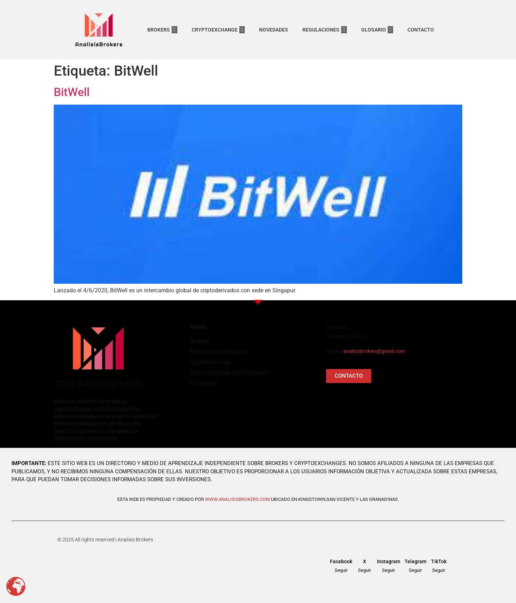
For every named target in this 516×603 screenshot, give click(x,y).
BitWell (72, 92)
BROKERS (162, 29)
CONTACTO (420, 30)
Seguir (341, 570)
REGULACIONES (324, 29)
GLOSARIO (377, 29)
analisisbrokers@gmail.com (374, 351)
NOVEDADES (273, 30)
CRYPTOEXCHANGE (218, 29)
